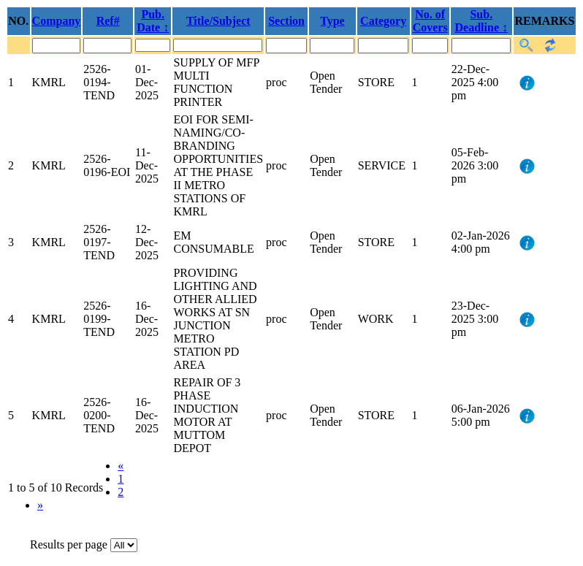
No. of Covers (430, 21)
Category (383, 21)
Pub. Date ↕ (153, 21)
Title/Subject (218, 21)
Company (56, 21)
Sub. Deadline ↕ (481, 21)
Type (332, 21)
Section (286, 21)
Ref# (108, 21)
